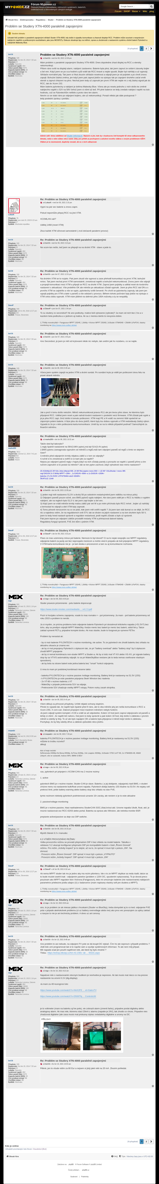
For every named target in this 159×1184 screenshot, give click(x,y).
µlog (151, 11)
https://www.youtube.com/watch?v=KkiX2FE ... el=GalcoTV (68, 990)
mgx (10, 601)
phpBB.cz (85, 1170)
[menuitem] (53, 20)
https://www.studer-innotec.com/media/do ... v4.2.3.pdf (66, 609)
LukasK (11, 215)
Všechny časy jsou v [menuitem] (140, 1156)
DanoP (11, 305)
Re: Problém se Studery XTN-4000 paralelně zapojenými (73, 199)
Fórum (118, 11)
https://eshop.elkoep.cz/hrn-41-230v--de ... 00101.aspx (74, 953)
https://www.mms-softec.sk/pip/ (64, 325)
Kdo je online (12, 1146)
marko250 (12, 448)
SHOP (127, 11)
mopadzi (11, 731)
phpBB (71, 1164)
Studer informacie (74, 136)
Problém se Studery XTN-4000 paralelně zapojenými (43, 26)
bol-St (10, 54)
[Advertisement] (79, 172)
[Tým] (122, 1156)
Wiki (145, 11)
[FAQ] (114, 1156)
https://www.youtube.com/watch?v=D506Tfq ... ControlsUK (68, 996)
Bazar (135, 11)
